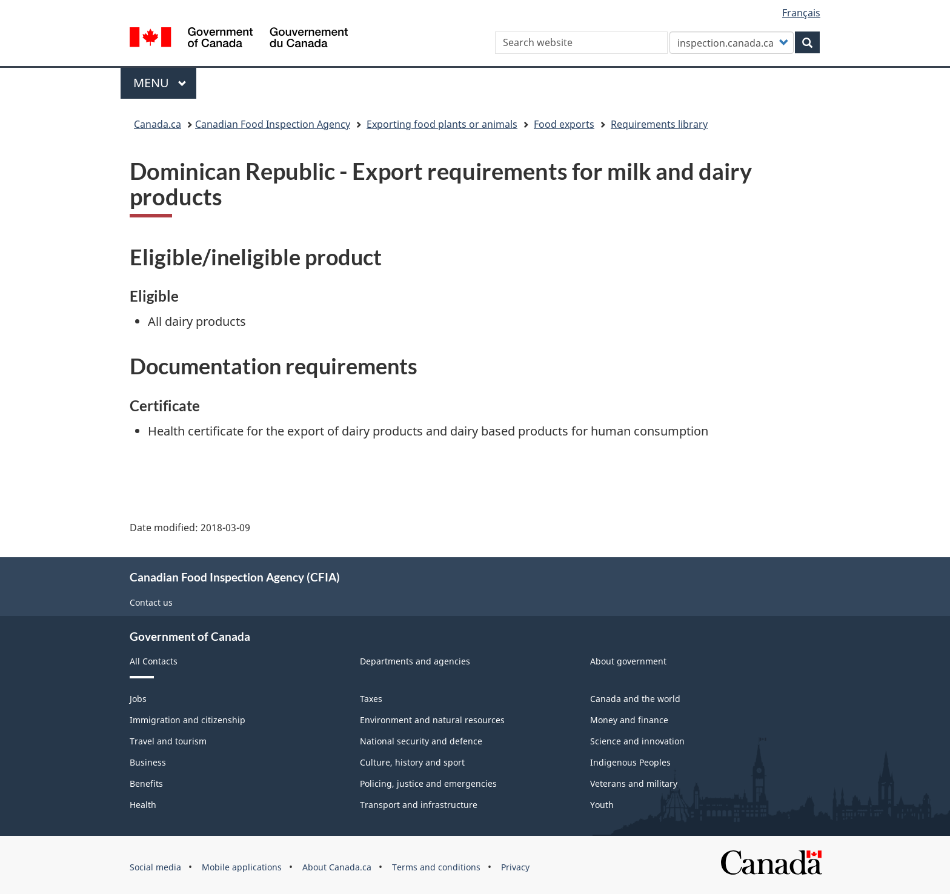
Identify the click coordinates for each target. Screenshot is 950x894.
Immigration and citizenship (187, 720)
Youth (602, 804)
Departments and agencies (415, 661)
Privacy (515, 867)
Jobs (138, 698)
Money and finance (629, 720)
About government (628, 661)
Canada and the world (635, 698)
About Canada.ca (336, 867)
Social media (155, 867)
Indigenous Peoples (630, 762)
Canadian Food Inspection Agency (272, 124)
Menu (160, 82)
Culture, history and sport (412, 762)
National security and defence (421, 741)
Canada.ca (157, 124)
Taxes (371, 698)
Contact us (151, 602)
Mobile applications (242, 867)
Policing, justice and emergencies (428, 783)
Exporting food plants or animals (442, 124)
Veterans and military (633, 783)
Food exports (564, 124)
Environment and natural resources (432, 720)
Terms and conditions (436, 867)
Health (143, 804)
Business (148, 762)
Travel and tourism (168, 741)
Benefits (146, 783)
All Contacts (154, 661)
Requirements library (659, 124)
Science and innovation (637, 741)
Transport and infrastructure (418, 804)
